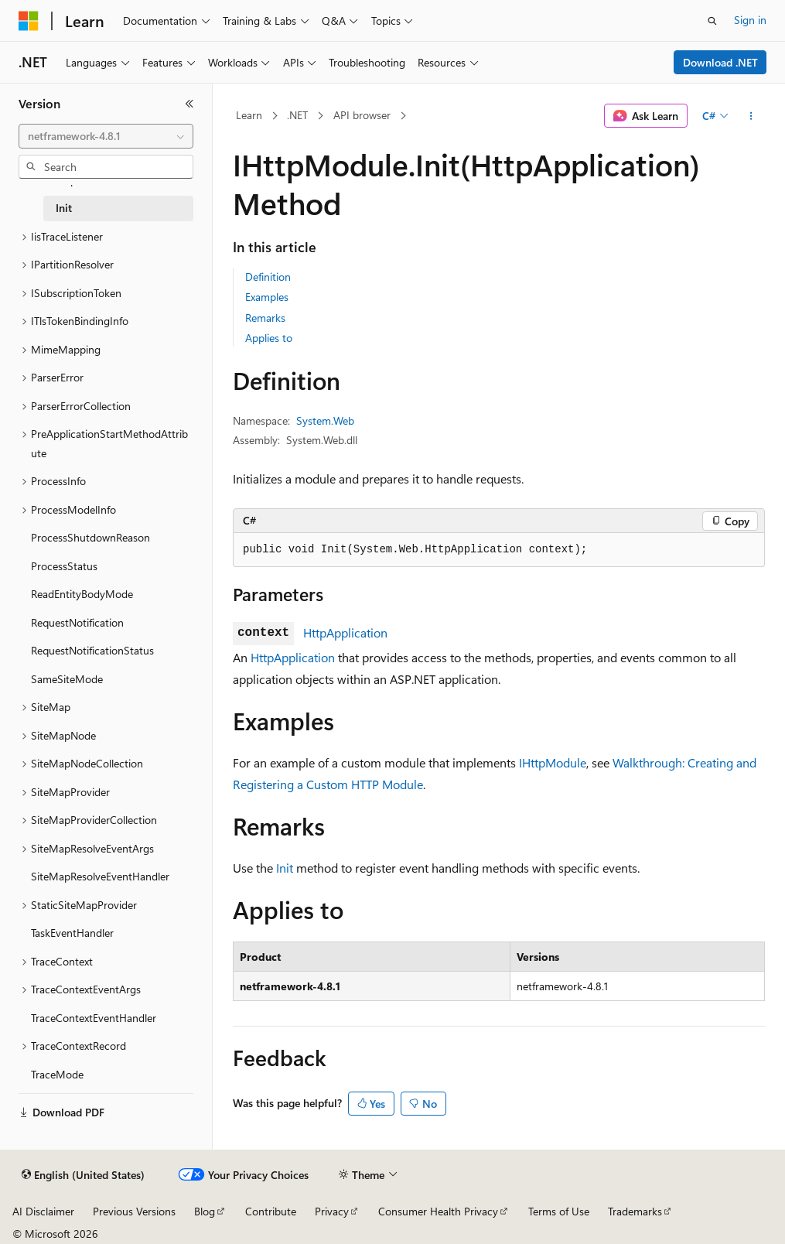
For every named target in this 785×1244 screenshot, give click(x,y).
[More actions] (751, 116)
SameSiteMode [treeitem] (67, 679)
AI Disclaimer (43, 1211)
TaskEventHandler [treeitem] (72, 932)
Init (284, 868)
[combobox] (106, 136)
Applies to (268, 337)
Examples (266, 296)
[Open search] (712, 21)
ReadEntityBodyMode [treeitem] (82, 593)
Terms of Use (558, 1211)
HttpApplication (345, 632)
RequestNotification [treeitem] (77, 622)
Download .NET (720, 62)
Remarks (265, 317)
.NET (297, 115)
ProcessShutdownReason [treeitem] (90, 537)
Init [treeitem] (64, 207)
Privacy (332, 1211)
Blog (204, 1211)
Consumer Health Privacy (438, 1211)
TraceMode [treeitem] (57, 1074)
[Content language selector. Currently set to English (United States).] (83, 1175)
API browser (362, 115)
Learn (249, 115)
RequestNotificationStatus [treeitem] (92, 650)
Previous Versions (134, 1211)
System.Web (325, 420)
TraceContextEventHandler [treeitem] (93, 1017)
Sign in (750, 19)
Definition (268, 276)
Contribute (270, 1211)
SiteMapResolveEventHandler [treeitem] (100, 876)
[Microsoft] (29, 21)
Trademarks (635, 1211)
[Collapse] (189, 104)
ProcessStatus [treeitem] (64, 566)
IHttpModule (552, 762)
